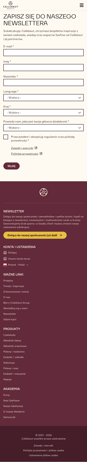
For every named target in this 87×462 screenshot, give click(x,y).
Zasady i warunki (43, 445)
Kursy (6, 394)
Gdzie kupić (9, 319)
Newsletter (9, 313)
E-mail (8, 46)
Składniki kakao (12, 340)
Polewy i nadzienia (14, 351)
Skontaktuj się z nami (15, 308)
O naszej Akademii (14, 411)
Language (10, 91)
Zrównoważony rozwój (16, 291)
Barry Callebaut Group (16, 302)
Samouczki (9, 417)
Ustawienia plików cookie (43, 455)
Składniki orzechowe (15, 346)
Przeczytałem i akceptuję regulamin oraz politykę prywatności (43, 138)
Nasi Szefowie (11, 400)
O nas (6, 297)
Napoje (7, 379)
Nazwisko (10, 76)
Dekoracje (9, 362)
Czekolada (9, 335)
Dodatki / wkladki (13, 357)
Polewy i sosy (10, 368)
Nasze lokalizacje (13, 406)
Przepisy (8, 280)
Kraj (7, 106)
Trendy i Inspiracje (13, 286)
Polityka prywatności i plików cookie (43, 450)
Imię (7, 61)
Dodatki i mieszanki (14, 373)
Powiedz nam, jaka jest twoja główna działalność (36, 121)
